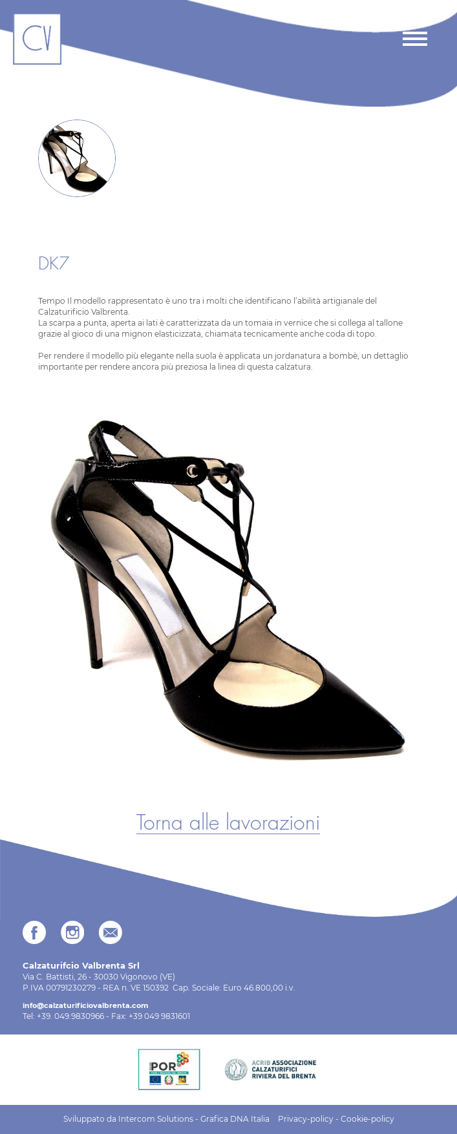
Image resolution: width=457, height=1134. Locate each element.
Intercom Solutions (155, 1119)
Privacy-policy (306, 1119)
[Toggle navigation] (414, 38)
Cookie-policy (367, 1119)
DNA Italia (250, 1119)
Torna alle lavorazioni (228, 823)
